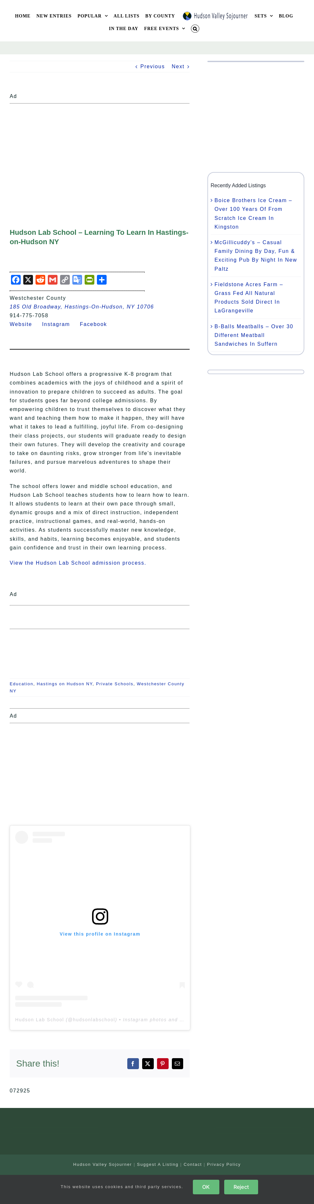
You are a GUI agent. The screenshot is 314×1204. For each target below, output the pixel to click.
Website (25, 324)
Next (178, 66)
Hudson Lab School (39, 1019)
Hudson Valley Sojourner (102, 1164)
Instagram (60, 324)
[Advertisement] (100, 151)
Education (21, 683)
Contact (192, 1164)
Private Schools (114, 683)
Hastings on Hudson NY (65, 683)
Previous (153, 66)
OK (206, 1187)
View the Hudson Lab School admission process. (78, 563)
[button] (195, 28)
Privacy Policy (224, 1164)
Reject (241, 1187)
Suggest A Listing (158, 1164)
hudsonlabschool (94, 1019)
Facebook (97, 324)
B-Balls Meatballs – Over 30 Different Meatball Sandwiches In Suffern (254, 335)
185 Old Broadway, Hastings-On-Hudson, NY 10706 (82, 306)
